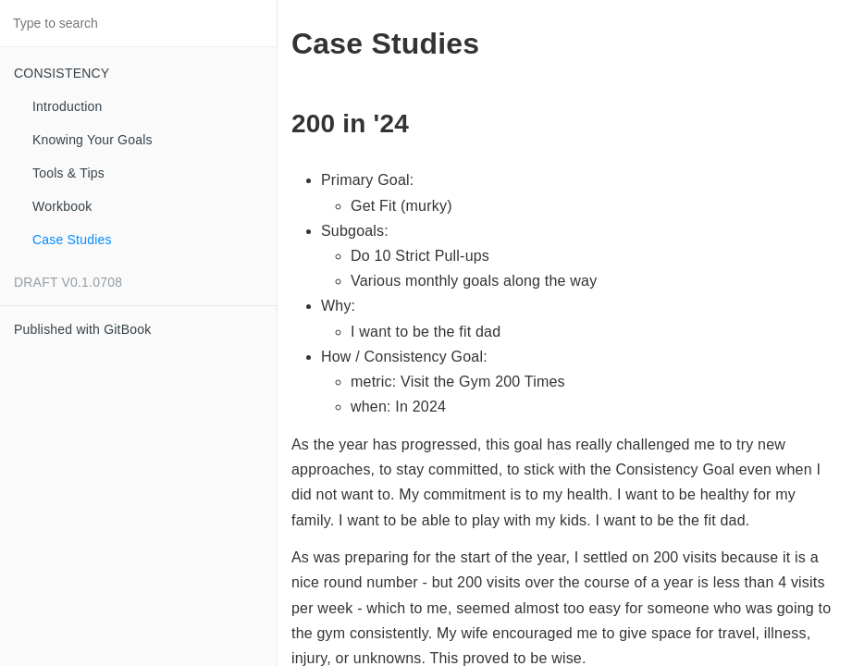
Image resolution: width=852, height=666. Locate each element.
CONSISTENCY (61, 73)
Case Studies (72, 239)
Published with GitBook (82, 329)
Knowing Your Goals (92, 139)
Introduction (67, 106)
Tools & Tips (68, 173)
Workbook (62, 206)
